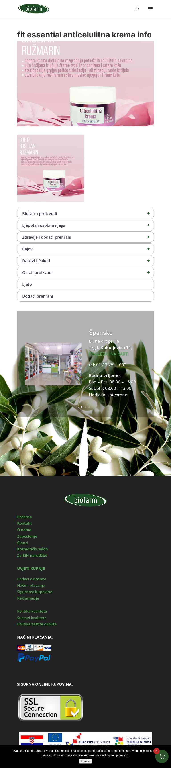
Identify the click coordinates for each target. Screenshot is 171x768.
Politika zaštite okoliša (37, 624)
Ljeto (27, 284)
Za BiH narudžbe (32, 555)
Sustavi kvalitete (32, 617)
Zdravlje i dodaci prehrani (88, 237)
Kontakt (24, 523)
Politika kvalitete (32, 611)
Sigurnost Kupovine (34, 591)
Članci (22, 542)
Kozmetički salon (32, 548)
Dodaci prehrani (37, 296)
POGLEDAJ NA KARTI (109, 354)
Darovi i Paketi (88, 260)
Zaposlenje (27, 536)
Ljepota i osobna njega (88, 225)
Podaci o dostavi (31, 578)
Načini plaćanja (31, 585)
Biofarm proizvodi (88, 213)
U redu (85, 761)
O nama (24, 529)
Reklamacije (28, 598)
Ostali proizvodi (88, 272)
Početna (24, 516)
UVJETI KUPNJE (31, 568)
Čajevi (88, 249)
